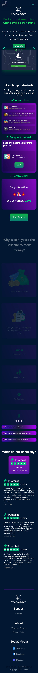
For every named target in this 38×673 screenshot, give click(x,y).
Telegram (19, 651)
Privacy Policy (19, 635)
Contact (18, 616)
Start (19, 165)
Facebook (19, 657)
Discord (18, 662)
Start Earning (19, 217)
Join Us (19, 45)
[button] (16, 50)
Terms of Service (19, 631)
